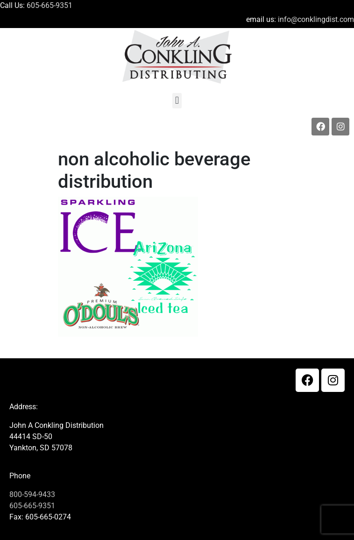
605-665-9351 (49, 5)
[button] (176, 100)
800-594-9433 (32, 494)
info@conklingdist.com (316, 19)
